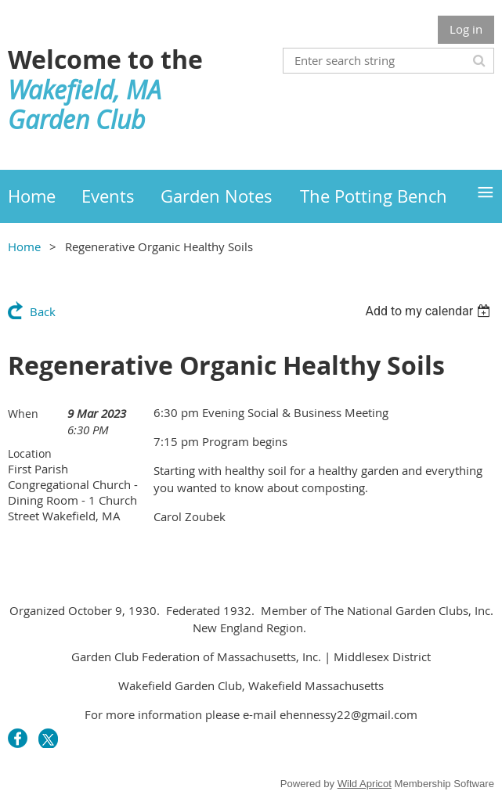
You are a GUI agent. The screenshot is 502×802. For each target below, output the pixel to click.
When (23, 413)
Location (30, 453)
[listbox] (429, 311)
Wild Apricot (365, 783)
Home (24, 246)
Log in (466, 29)
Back (43, 311)
